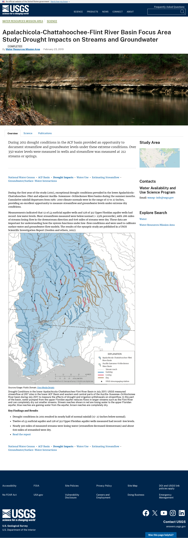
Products (92, 12)
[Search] (183, 12)
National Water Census (21, 177)
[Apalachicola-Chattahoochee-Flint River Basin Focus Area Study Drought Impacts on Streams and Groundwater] (94, 89)
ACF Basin (44, 177)
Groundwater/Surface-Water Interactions (32, 180)
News (105, 12)
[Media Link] (72, 309)
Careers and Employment (103, 496)
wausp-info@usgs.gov (160, 197)
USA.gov (38, 495)
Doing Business (136, 495)
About (130, 12)
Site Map (132, 485)
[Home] (15, 14)
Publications (45, 133)
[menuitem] (78, 10)
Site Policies (72, 485)
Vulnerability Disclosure (72, 496)
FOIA (36, 485)
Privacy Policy (104, 485)
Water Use (83, 177)
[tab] (13, 133)
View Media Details (45, 387)
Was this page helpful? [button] (161, 535)
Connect (118, 12)
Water (143, 219)
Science (78, 12)
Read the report (22, 434)
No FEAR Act (9, 495)
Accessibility (9, 485)
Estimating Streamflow (105, 177)
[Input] (166, 12)
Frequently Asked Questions (169, 7)
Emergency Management (166, 496)
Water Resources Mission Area (22, 21)
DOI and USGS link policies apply (169, 487)
